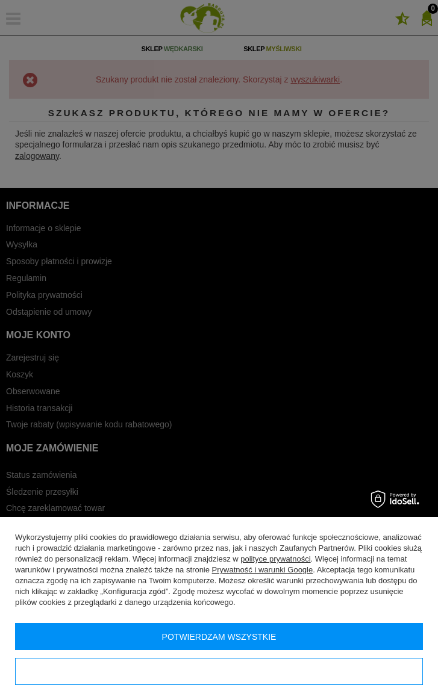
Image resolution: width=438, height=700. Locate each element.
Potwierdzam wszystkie (219, 637)
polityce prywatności (275, 558)
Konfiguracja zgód (219, 672)
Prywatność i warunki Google (262, 569)
